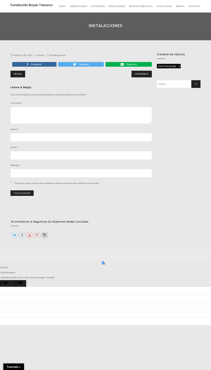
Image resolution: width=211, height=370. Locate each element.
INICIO (62, 6)
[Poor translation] (18, 283)
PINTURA (18, 74)
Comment (16, 103)
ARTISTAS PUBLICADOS (141, 6)
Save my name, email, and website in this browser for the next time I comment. (57, 183)
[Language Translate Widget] (169, 66)
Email (14, 147)
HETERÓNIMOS (141, 74)
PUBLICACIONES (116, 6)
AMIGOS (180, 6)
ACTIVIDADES (98, 6)
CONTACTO (194, 6)
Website (15, 165)
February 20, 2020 (22, 55)
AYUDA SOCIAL (164, 6)
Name (14, 129)
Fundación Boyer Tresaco (31, 5)
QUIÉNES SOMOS (78, 6)
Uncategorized (57, 55)
